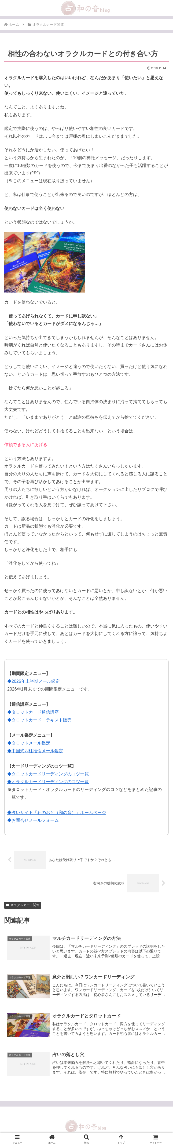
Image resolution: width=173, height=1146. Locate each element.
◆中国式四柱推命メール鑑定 (35, 751)
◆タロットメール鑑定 (28, 743)
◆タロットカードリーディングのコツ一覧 (48, 774)
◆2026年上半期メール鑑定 (33, 681)
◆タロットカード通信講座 (33, 712)
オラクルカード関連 (22, 905)
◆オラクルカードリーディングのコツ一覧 (48, 781)
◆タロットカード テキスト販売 (39, 720)
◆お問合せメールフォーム (33, 820)
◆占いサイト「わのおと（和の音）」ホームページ (56, 812)
